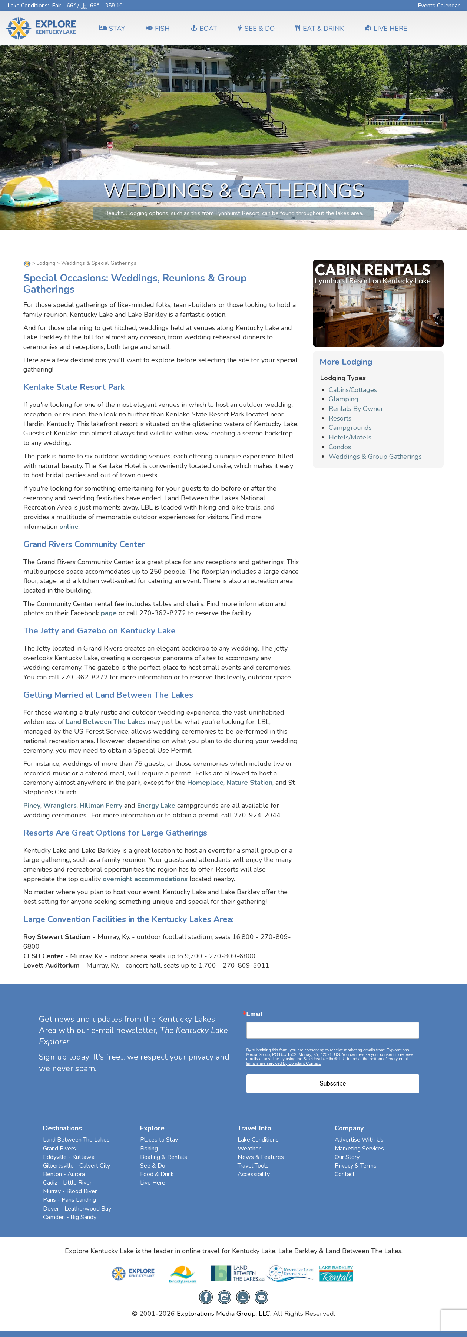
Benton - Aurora (64, 1174)
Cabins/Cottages (353, 389)
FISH (158, 28)
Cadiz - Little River (67, 1183)
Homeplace (205, 782)
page (109, 613)
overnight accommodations (145, 879)
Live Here (152, 1183)
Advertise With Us (359, 1140)
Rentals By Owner (356, 408)
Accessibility (254, 1174)
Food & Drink (157, 1174)
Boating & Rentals (163, 1157)
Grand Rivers (59, 1149)
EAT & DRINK (319, 28)
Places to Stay (159, 1140)
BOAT (204, 28)
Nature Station (249, 782)
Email (254, 1014)
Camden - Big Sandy (69, 1217)
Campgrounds (350, 427)
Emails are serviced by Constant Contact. (283, 1063)
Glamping (343, 399)
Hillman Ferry (101, 805)
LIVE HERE (386, 28)
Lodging (46, 263)
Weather (249, 1149)
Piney (31, 805)
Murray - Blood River (70, 1191)
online (69, 526)
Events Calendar (439, 5)
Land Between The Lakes (106, 721)
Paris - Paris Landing (69, 1200)
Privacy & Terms (356, 1166)
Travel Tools (253, 1166)
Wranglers (60, 805)
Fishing (149, 1149)
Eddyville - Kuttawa (69, 1157)
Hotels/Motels (350, 437)
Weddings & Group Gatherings (375, 456)
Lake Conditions (27, 5)
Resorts (340, 418)
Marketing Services (359, 1149)
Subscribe (332, 1083)
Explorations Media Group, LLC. (224, 1313)
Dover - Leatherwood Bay (77, 1209)
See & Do (152, 1166)
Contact (345, 1174)
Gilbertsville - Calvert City (76, 1166)
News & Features (261, 1157)
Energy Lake (156, 805)
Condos (340, 446)
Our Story (347, 1157)
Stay (112, 28)
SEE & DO (256, 28)
